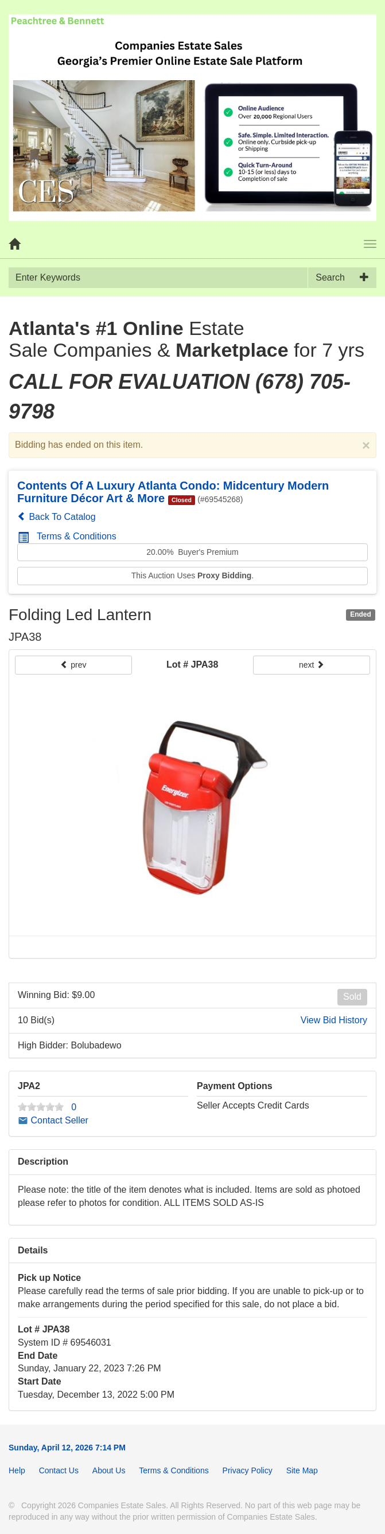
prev (73, 664)
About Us (109, 1470)
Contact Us (59, 1470)
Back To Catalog (56, 517)
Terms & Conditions (67, 536)
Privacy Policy (248, 1470)
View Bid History (334, 1020)
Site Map (302, 1470)
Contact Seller (53, 1120)
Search (330, 277)
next (311, 664)
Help (17, 1470)
